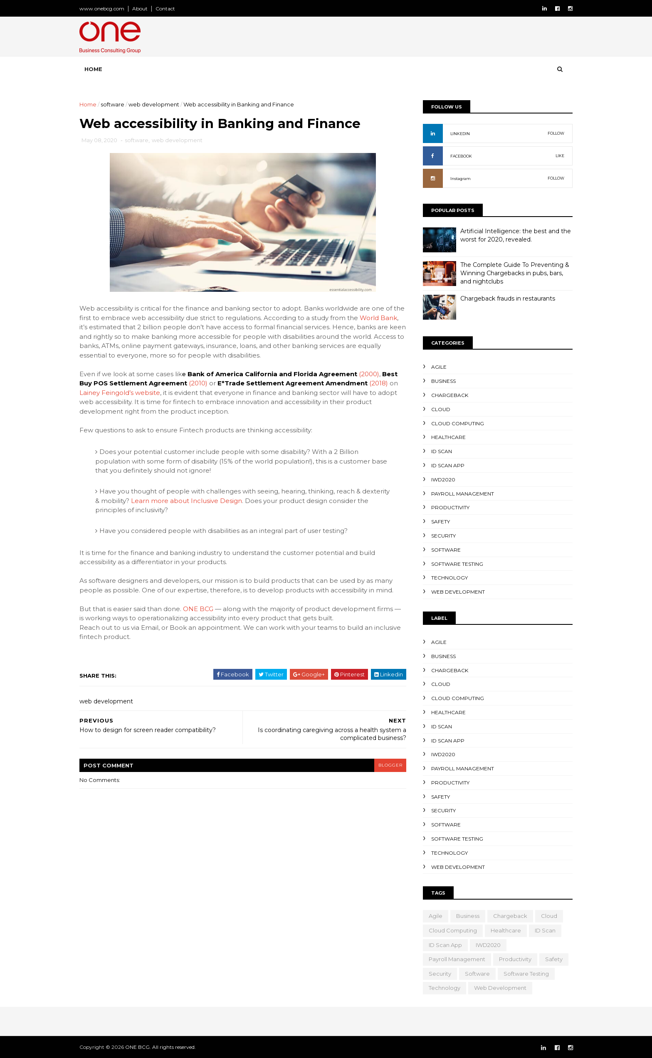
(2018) (382, 383)
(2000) (372, 374)
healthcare (445, 437)
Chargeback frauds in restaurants (504, 298)
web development (157, 104)
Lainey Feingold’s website (123, 393)
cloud (437, 409)
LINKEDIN (457, 133)
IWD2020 (440, 479)
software (116, 104)
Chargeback (446, 395)
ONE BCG (201, 609)
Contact (168, 8)
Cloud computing (454, 423)
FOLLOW (552, 133)
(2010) (201, 383)
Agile (435, 367)
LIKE (556, 155)
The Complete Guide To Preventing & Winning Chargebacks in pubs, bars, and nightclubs (511, 273)
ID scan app (444, 465)
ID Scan (438, 451)
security (440, 536)
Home (97, 69)
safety (437, 521)
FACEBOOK (458, 156)
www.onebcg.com (105, 8)
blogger (387, 765)
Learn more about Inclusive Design (218, 501)
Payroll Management (459, 493)
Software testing (454, 563)
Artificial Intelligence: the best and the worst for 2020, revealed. (512, 235)
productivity (447, 507)
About (143, 8)
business (440, 381)
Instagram (457, 178)
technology (446, 578)
